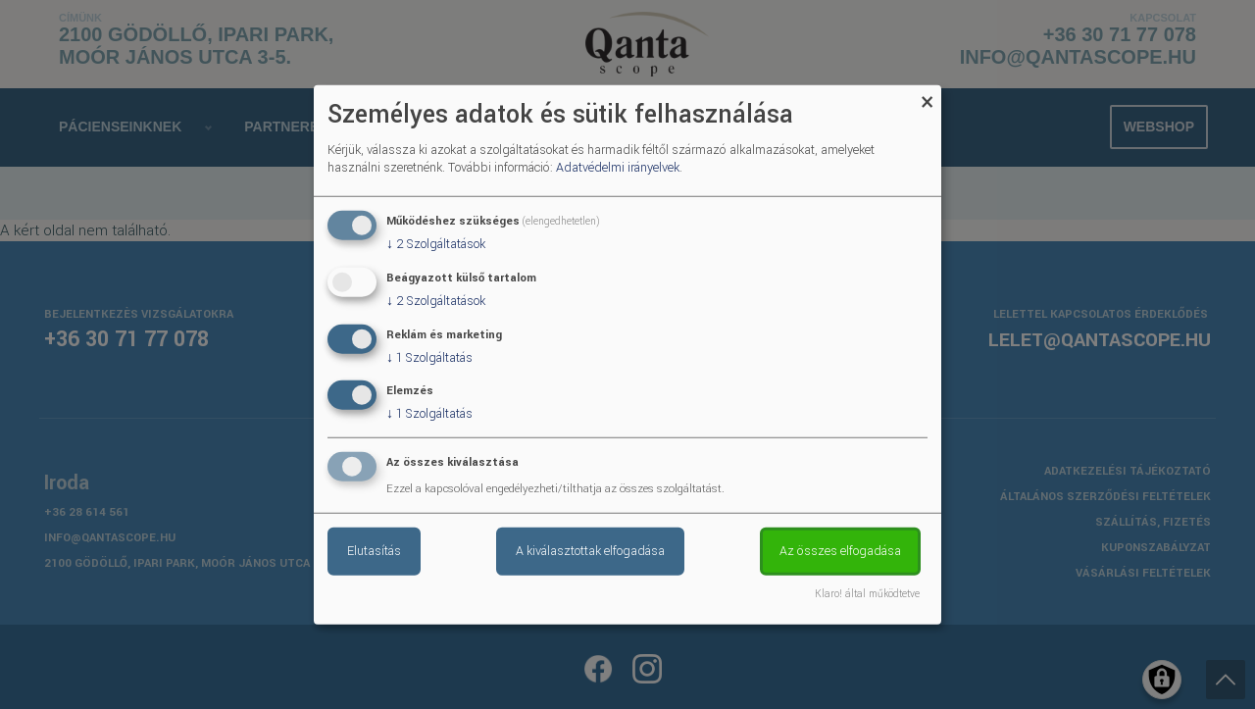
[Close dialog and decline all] (926, 96)
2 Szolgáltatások (435, 244)
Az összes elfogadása (840, 551)
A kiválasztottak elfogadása (590, 551)
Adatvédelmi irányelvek (617, 168)
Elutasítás (374, 551)
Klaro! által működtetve (867, 594)
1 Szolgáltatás (429, 357)
